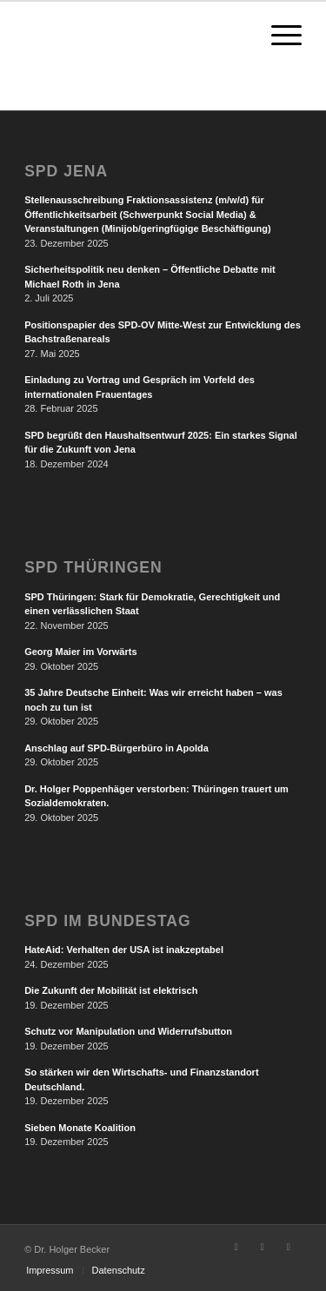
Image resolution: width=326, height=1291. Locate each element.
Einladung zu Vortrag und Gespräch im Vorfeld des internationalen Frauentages (139, 387)
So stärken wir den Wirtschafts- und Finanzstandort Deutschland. (141, 1079)
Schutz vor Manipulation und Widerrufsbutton (128, 1031)
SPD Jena (66, 171)
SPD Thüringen (93, 567)
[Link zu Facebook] (236, 1247)
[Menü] (278, 35)
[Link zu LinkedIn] (289, 1247)
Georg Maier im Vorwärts (80, 651)
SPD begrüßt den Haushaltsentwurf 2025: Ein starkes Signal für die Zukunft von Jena (160, 442)
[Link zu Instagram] (262, 1247)
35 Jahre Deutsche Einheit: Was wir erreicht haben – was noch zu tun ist (153, 699)
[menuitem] (49, 1270)
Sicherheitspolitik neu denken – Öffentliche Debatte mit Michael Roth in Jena (150, 276)
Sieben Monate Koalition (80, 1127)
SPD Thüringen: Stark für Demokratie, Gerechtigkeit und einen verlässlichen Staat (152, 604)
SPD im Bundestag (107, 921)
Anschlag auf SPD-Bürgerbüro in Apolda (116, 748)
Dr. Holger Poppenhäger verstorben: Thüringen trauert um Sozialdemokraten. (156, 796)
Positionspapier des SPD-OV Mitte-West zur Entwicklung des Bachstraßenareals (162, 332)
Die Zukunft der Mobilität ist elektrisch (110, 990)
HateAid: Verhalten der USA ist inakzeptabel (123, 949)
